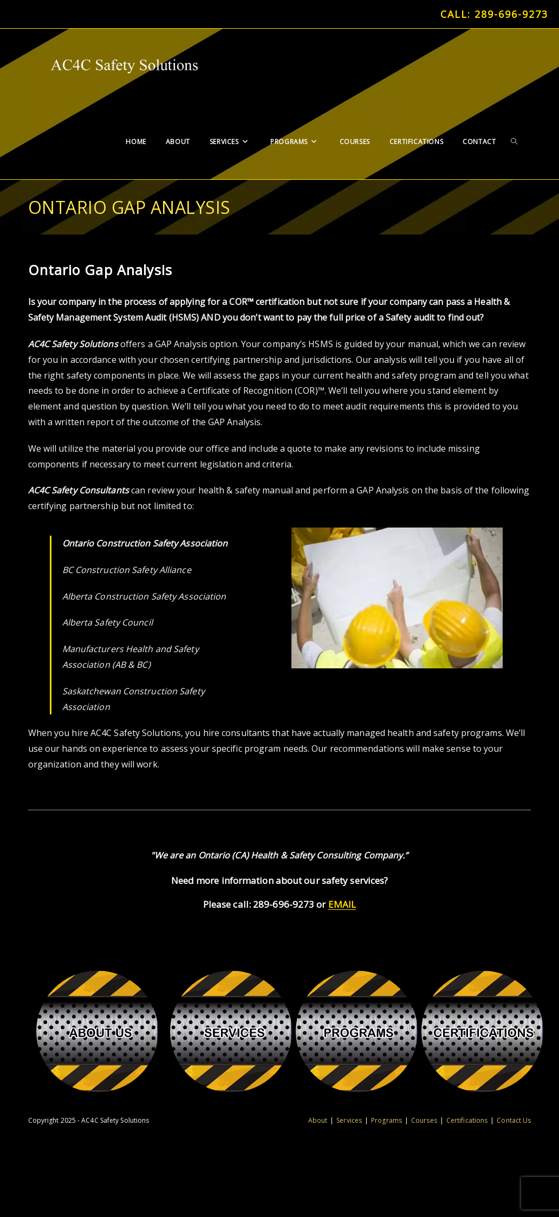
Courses (424, 1120)
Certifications (466, 1120)
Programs (386, 1120)
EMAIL (342, 904)
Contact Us (514, 1120)
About (318, 1120)
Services (349, 1120)
